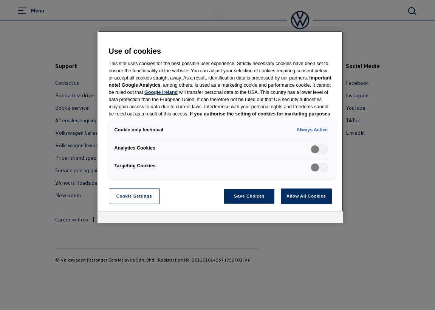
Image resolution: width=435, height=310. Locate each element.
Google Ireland (161, 92)
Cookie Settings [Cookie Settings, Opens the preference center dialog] (134, 196)
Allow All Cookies (306, 196)
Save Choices (249, 196)
